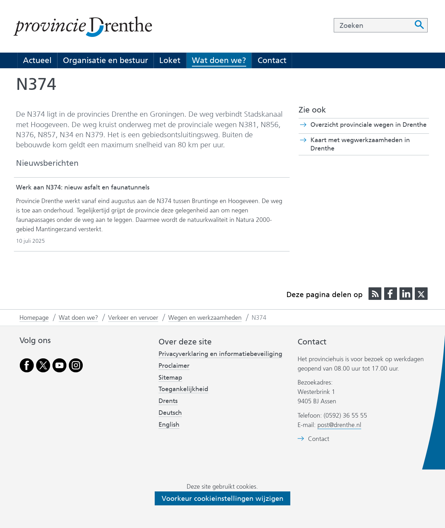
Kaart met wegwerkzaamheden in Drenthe (360, 144)
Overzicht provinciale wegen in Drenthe (368, 125)
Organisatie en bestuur (105, 60)
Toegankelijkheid (183, 389)
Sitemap (170, 377)
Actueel (37, 60)
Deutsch (170, 413)
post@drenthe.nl (339, 425)
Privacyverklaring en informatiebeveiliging (220, 354)
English (169, 424)
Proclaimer (174, 366)
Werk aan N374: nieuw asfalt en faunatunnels (82, 187)
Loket (169, 60)
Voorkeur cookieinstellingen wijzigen (222, 498)
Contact (272, 60)
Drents (168, 401)
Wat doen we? (219, 60)
